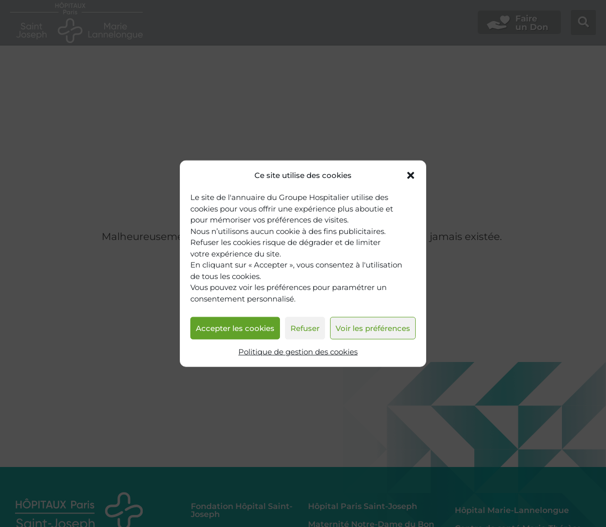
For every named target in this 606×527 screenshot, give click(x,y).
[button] (411, 175)
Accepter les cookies (235, 328)
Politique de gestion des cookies (298, 351)
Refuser (305, 328)
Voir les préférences (373, 328)
